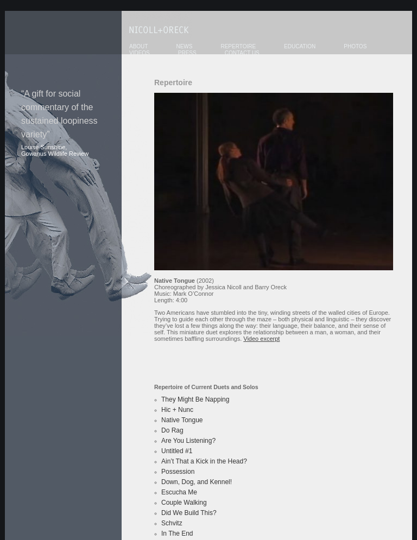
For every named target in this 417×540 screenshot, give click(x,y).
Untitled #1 (176, 451)
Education (299, 46)
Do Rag (172, 430)
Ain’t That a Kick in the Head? (204, 461)
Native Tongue (182, 420)
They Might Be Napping (195, 399)
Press (187, 53)
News (184, 46)
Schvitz (171, 523)
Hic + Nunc (177, 410)
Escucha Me (179, 492)
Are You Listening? (188, 440)
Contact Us (242, 53)
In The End (177, 533)
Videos (139, 53)
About (138, 46)
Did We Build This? (189, 513)
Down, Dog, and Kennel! (196, 482)
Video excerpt (261, 338)
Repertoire (238, 46)
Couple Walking (184, 502)
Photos (355, 46)
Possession (177, 471)
